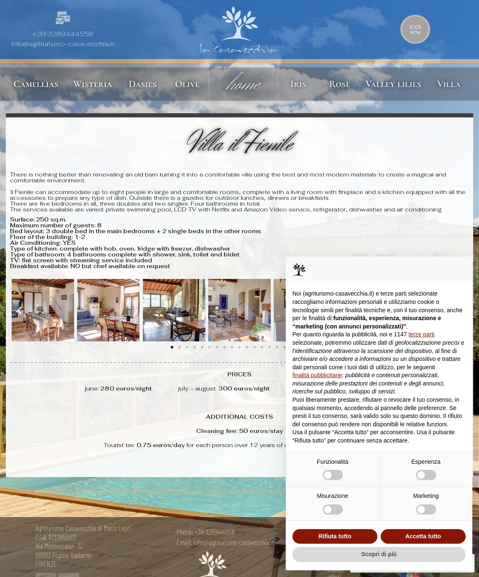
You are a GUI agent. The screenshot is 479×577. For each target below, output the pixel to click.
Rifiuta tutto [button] (335, 536)
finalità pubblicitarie (317, 375)
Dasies (143, 84)
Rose (339, 84)
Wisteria (92, 84)
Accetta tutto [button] (423, 536)
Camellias (35, 84)
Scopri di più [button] (379, 554)
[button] (19, 310)
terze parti (421, 334)
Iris (298, 84)
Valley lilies (393, 84)
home (243, 84)
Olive (187, 84)
